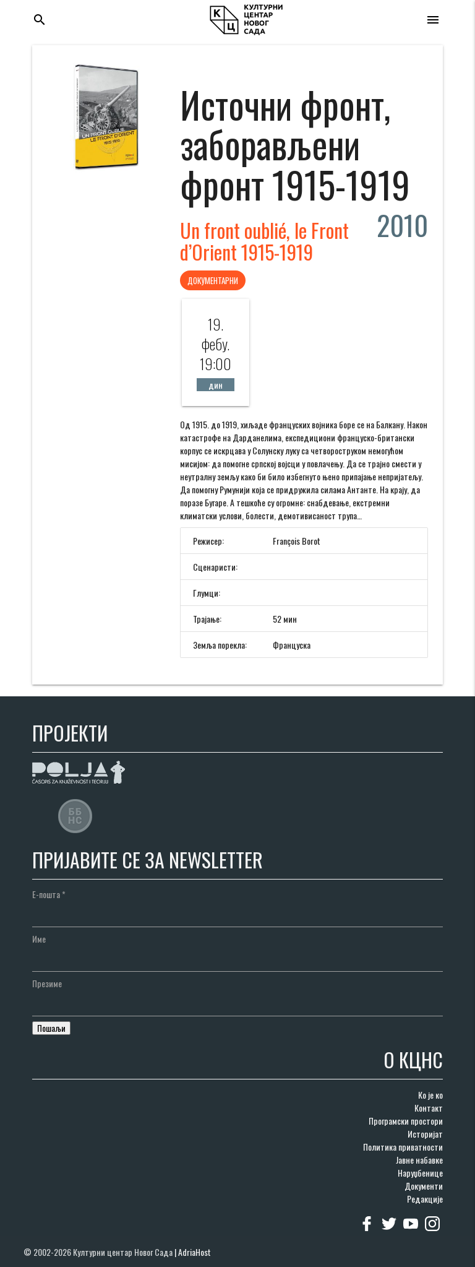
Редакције (425, 1198)
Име (39, 938)
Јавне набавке (419, 1159)
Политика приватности (403, 1146)
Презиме (47, 983)
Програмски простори (406, 1120)
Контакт (428, 1107)
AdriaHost (194, 1251)
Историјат (425, 1133)
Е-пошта (49, 894)
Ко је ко (430, 1094)
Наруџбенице (420, 1172)
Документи (423, 1185)
